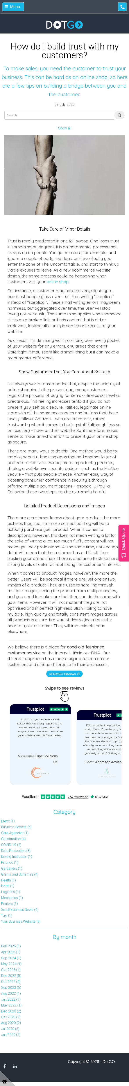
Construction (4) (13, 839)
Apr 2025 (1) (10, 952)
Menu (12, 7)
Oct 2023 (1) (10, 970)
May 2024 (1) (11, 964)
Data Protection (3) (15, 851)
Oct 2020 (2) (10, 1017)
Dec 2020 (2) (11, 1011)
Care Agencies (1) (15, 833)
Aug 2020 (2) (11, 1023)
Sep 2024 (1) (11, 958)
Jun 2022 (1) (10, 999)
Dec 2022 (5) (11, 976)
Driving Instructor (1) (16, 857)
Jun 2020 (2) (10, 1035)
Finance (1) (9, 862)
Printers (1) (9, 904)
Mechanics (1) (12, 898)
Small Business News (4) (19, 910)
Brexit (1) (8, 821)
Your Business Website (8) (21, 921)
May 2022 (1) (11, 1005)
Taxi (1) (6, 915)
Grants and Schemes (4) (19, 874)
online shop (58, 281)
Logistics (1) (10, 892)
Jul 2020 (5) (10, 1029)
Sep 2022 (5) (11, 987)
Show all (64, 128)
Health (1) (8, 880)
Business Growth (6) (16, 827)
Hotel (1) (7, 886)
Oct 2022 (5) (10, 982)
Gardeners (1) (11, 868)
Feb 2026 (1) (11, 946)
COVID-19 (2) (11, 845)
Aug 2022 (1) (11, 993)
